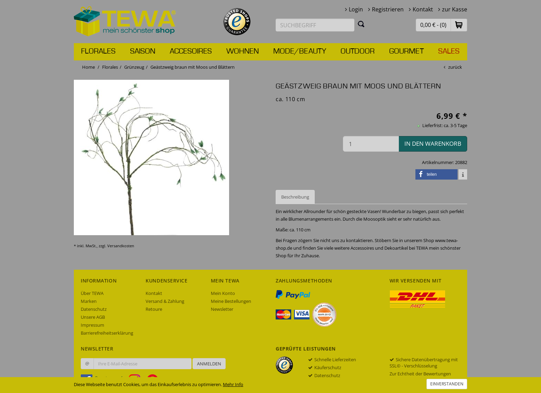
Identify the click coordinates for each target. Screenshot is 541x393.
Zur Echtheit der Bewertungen (420, 374)
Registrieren (388, 9)
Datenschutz (94, 309)
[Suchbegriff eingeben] (315, 25)
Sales (449, 51)
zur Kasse (454, 9)
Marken (89, 301)
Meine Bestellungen (231, 301)
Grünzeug (134, 67)
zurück (455, 67)
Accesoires (191, 51)
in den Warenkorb (432, 143)
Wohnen (242, 51)
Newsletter (222, 309)
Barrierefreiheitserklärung (107, 333)
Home (88, 67)
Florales (98, 51)
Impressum (92, 325)
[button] (459, 24)
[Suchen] (361, 24)
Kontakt (423, 9)
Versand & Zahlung (165, 301)
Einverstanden (446, 384)
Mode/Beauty (299, 51)
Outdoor (358, 51)
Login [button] (356, 9)
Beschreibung (295, 197)
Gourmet (406, 51)
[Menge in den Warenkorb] (371, 144)
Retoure (154, 309)
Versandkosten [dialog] (120, 245)
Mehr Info (233, 384)
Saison (142, 51)
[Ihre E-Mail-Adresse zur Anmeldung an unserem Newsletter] (142, 363)
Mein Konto (223, 293)
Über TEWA (92, 293)
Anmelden (209, 364)
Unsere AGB (93, 317)
